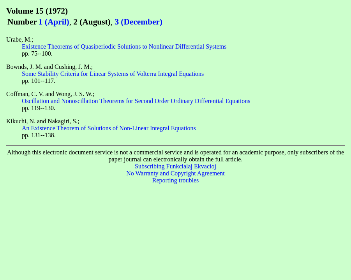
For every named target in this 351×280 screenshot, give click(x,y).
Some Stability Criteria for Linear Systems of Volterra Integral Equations (113, 73)
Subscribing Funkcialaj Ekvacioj (175, 166)
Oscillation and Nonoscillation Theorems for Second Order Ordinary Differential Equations (136, 101)
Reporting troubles (175, 180)
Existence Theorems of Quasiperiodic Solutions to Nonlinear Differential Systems (124, 46)
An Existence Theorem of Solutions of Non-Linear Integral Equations (109, 128)
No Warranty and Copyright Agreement (175, 173)
